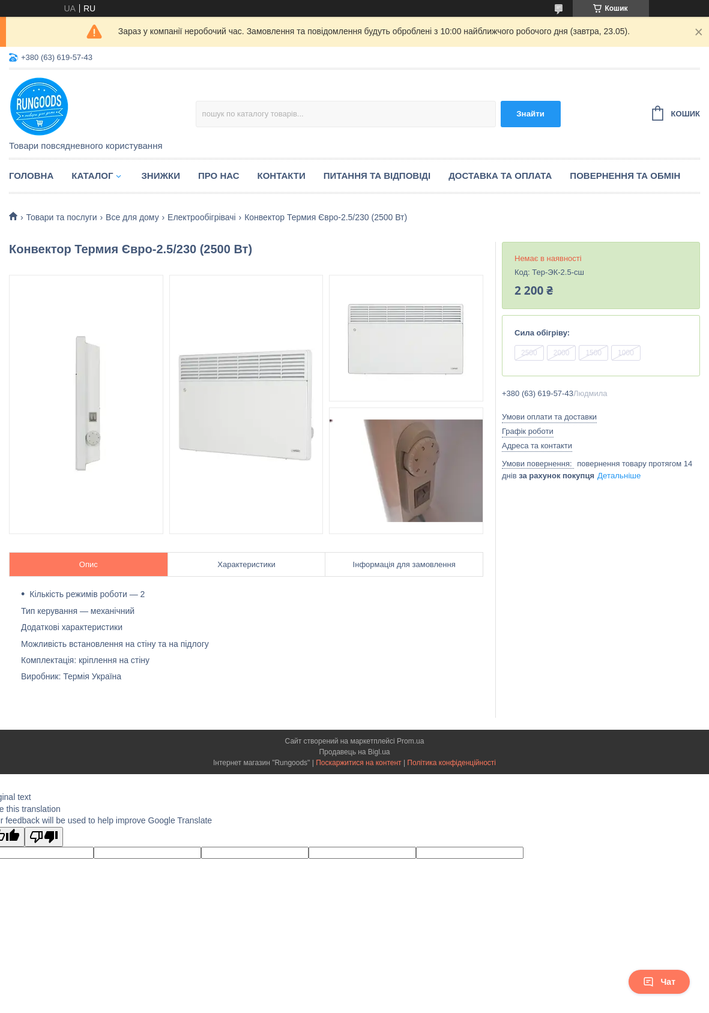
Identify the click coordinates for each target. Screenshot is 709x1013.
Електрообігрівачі (201, 217)
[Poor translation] (44, 837)
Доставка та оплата (500, 175)
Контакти (282, 175)
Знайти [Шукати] (530, 113)
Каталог (92, 175)
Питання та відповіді (377, 175)
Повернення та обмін (625, 175)
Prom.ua (410, 741)
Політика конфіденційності (451, 763)
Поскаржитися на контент (358, 763)
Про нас (219, 175)
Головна (31, 175)
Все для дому (132, 217)
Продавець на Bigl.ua (354, 752)
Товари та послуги (61, 217)
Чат (659, 981)
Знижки (160, 175)
